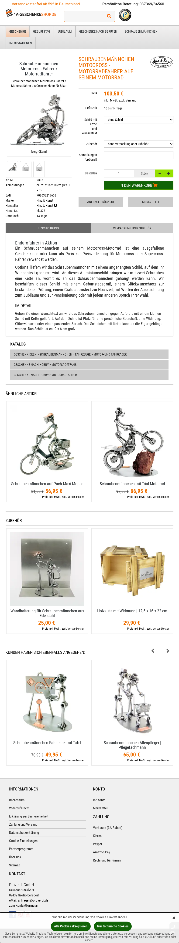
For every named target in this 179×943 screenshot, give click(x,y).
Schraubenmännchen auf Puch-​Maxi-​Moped (47, 483)
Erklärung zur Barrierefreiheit (28, 816)
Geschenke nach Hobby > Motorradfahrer (45, 375)
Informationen (20, 43)
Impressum (16, 800)
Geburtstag (41, 31)
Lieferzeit (91, 108)
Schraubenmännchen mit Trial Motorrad (132, 483)
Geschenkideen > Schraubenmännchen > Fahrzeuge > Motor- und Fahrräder (70, 354)
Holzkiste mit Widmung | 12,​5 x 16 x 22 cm (132, 610)
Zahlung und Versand (23, 824)
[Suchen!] (109, 16)
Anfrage (101, 202)
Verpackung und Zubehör (132, 228)
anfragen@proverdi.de (33, 900)
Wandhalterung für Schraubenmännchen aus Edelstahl (47, 613)
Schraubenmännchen (141, 31)
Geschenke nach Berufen (98, 31)
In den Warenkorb (139, 185)
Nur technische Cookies (112, 926)
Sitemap (14, 865)
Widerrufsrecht (19, 808)
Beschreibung (48, 228)
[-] (159, 173)
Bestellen (91, 173)
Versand (131, 100)
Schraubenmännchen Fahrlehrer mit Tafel (47, 742)
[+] (168, 173)
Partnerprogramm (21, 849)
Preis (93, 93)
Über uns (15, 857)
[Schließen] (173, 918)
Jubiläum (65, 31)
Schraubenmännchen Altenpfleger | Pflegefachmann (132, 745)
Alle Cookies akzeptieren (70, 926)
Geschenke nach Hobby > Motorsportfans (45, 364)
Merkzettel (151, 202)
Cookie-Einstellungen (23, 841)
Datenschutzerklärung (24, 833)
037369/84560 (152, 4)
